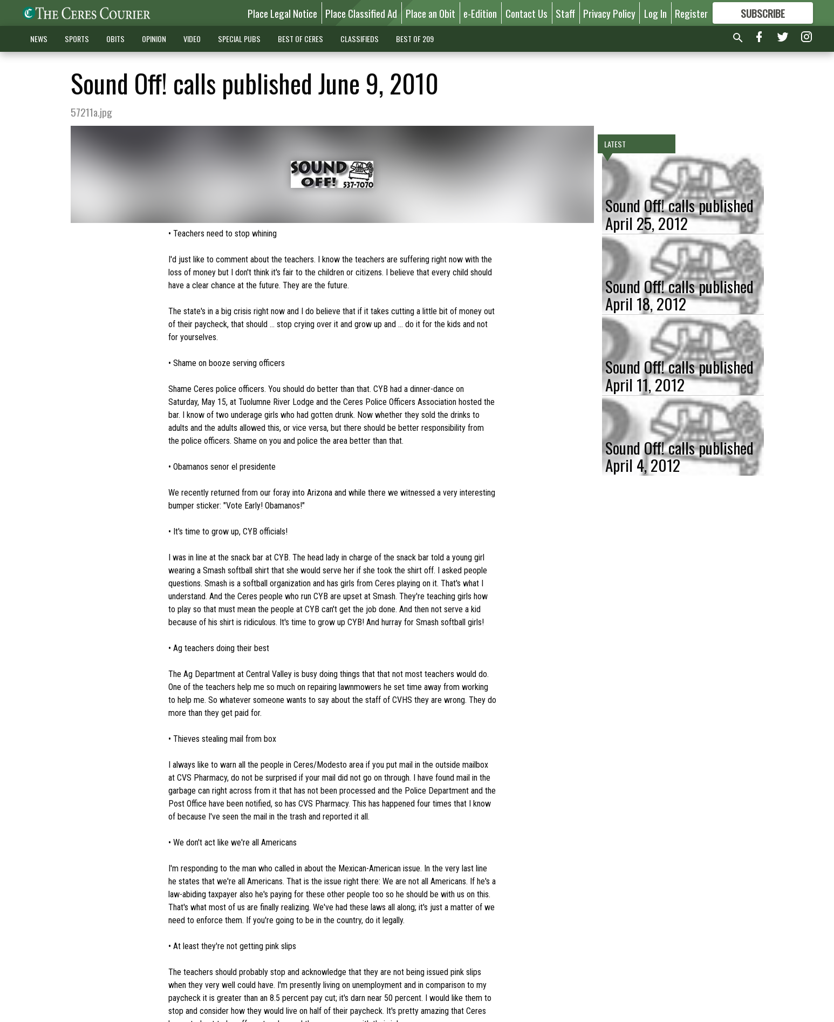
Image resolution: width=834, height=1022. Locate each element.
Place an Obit (430, 13)
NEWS (38, 38)
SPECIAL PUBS (239, 38)
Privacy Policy (609, 13)
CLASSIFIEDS (359, 38)
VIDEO (192, 38)
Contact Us (526, 13)
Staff (565, 13)
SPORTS (77, 38)
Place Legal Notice (282, 13)
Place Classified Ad (361, 13)
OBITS (115, 38)
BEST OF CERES (300, 38)
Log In (655, 13)
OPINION (154, 38)
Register (691, 13)
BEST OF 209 (415, 38)
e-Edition (480, 13)
